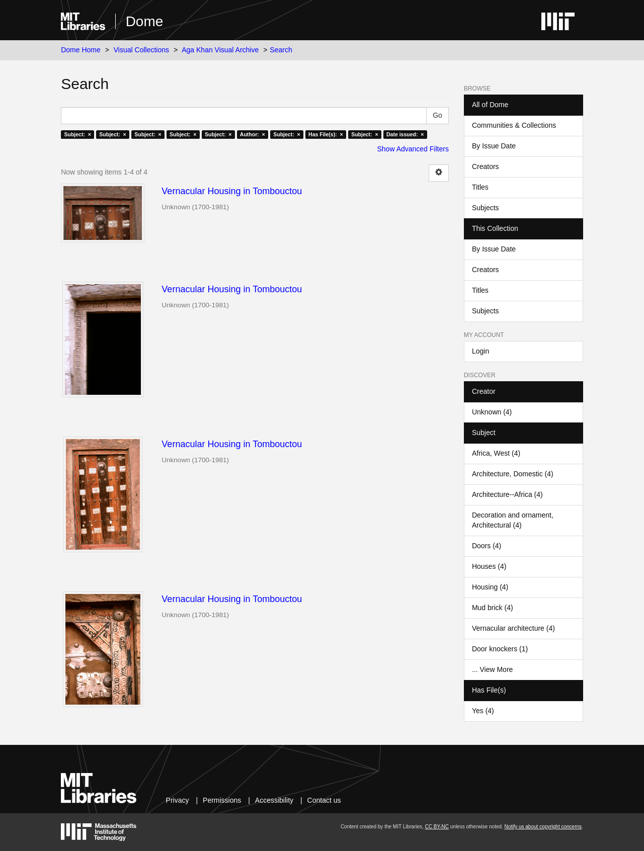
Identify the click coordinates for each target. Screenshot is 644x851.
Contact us (324, 800)
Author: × (252, 134)
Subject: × (77, 134)
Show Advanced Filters (413, 149)
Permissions (222, 800)
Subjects (485, 208)
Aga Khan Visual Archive (220, 50)
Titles (480, 187)
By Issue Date (494, 146)
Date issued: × (405, 134)
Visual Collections (141, 50)
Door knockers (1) (500, 649)
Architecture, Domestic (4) (512, 474)
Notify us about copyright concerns (543, 826)
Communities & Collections (514, 125)
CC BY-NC (437, 826)
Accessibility (274, 800)
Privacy (177, 800)
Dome (145, 21)
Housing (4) (490, 587)
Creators (485, 166)
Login (480, 351)
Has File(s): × (325, 134)
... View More (492, 669)
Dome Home (81, 50)
